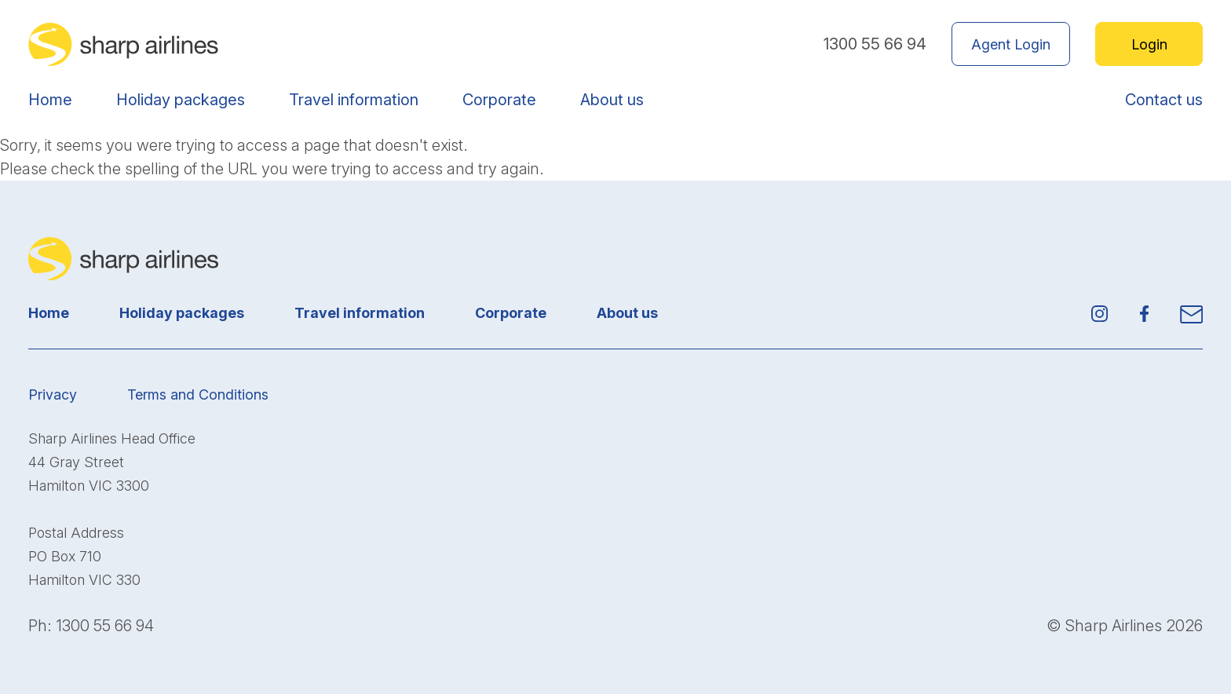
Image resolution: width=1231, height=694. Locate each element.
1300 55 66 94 (875, 44)
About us (612, 99)
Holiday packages (180, 99)
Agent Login (1010, 44)
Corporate (499, 99)
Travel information (353, 99)
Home (50, 99)
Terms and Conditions (197, 394)
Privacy (52, 394)
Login (1149, 44)
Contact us (1164, 99)
